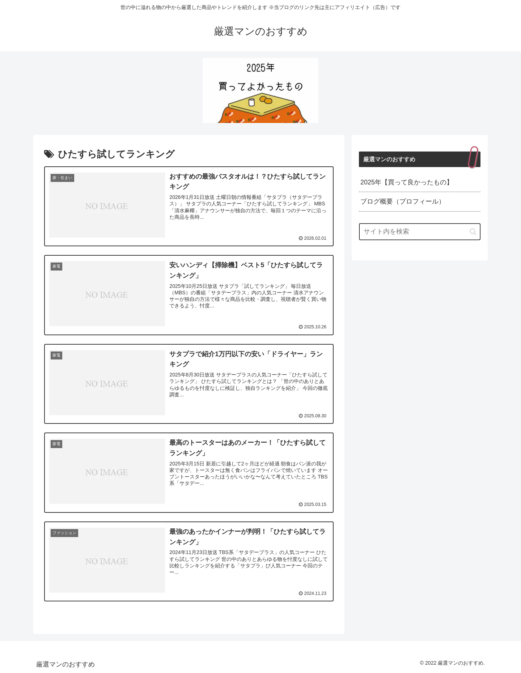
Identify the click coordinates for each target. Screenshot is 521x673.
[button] (473, 231)
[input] (419, 231)
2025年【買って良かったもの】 (406, 182)
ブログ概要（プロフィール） (402, 201)
